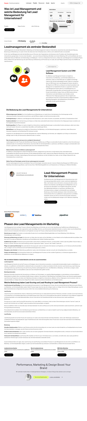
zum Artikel (8, 355)
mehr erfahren (9, 29)
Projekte (35, 3)
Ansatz (47, 3)
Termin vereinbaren (50, 202)
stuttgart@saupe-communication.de (25, 175)
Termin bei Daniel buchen (41, 377)
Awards (63, 3)
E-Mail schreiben (55, 377)
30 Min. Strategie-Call (75, 3)
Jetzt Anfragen (51, 105)
